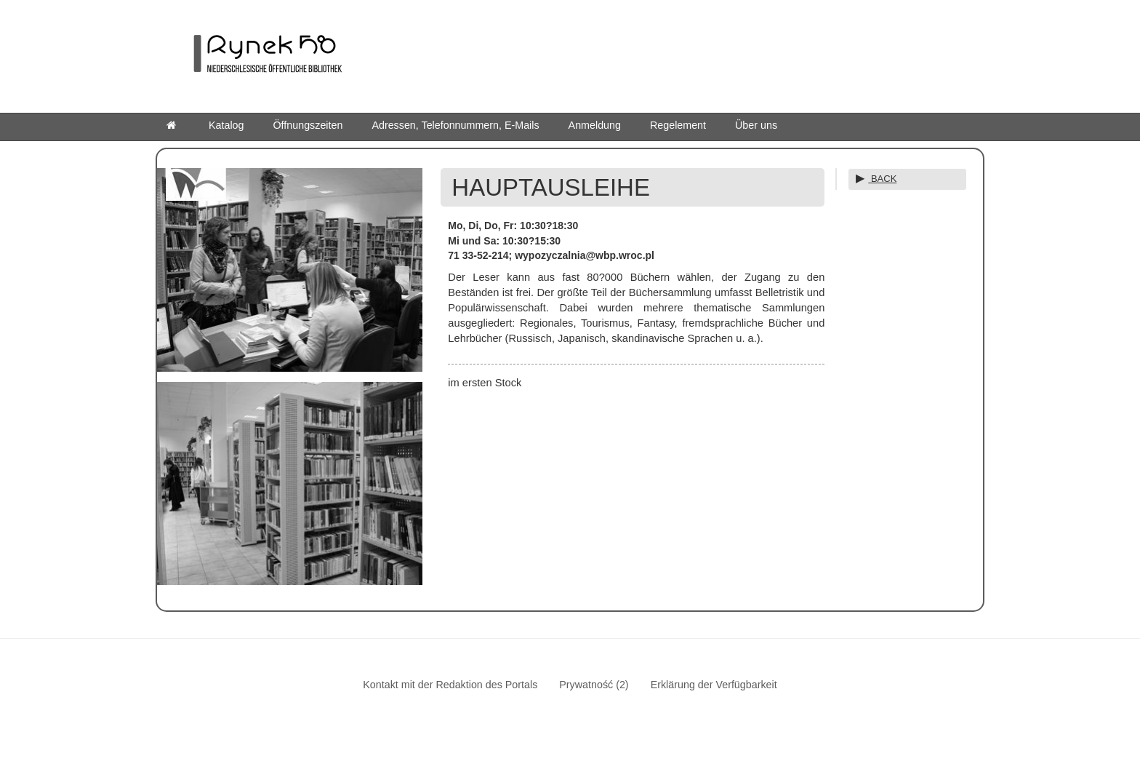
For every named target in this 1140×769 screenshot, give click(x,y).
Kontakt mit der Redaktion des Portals (450, 684)
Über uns (756, 125)
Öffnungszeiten (308, 125)
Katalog (226, 125)
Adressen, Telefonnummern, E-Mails (455, 125)
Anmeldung (595, 125)
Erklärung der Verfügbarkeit (714, 684)
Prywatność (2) (593, 684)
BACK (882, 178)
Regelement (678, 125)
